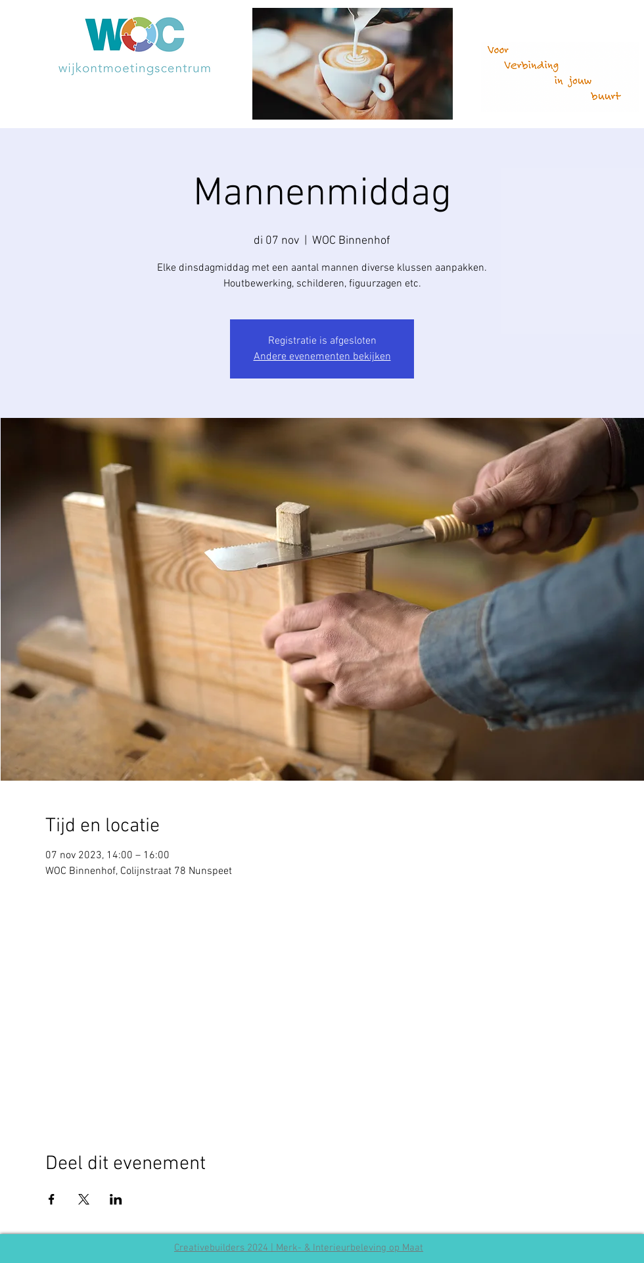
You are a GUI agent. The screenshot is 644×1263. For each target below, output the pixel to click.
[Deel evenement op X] (84, 1199)
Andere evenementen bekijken (322, 356)
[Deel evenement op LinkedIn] (116, 1199)
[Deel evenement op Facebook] (51, 1199)
